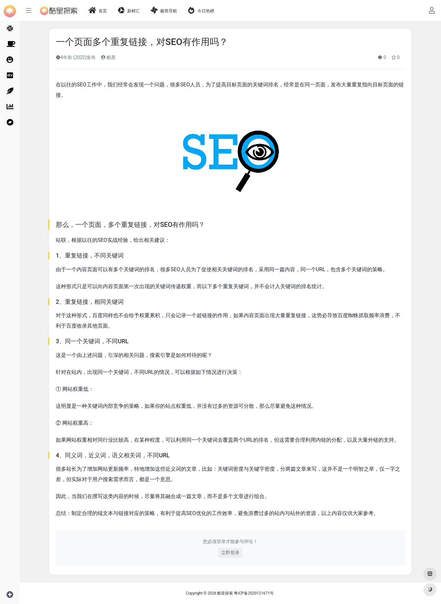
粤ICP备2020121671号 (254, 593)
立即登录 (230, 552)
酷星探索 (225, 593)
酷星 (108, 57)
